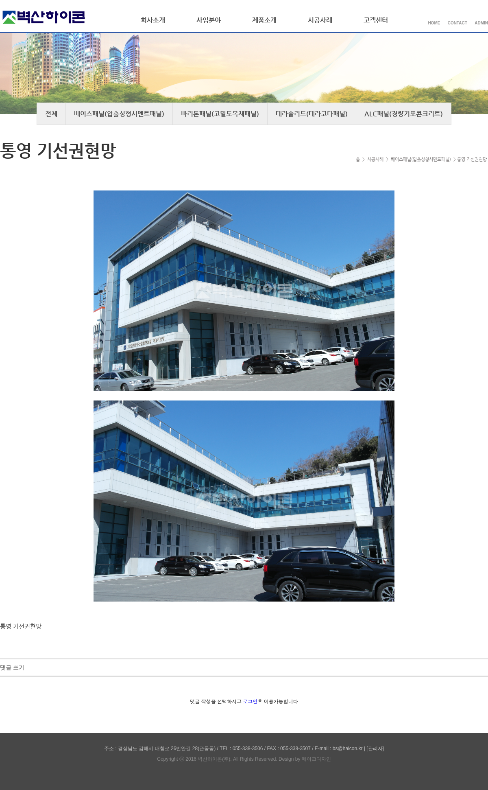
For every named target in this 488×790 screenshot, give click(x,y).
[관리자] (375, 748)
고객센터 (376, 20)
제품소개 (264, 20)
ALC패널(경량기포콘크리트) (403, 114)
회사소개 (153, 20)
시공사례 (320, 20)
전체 (51, 114)
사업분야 (208, 20)
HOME (434, 23)
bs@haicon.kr (348, 748)
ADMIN (481, 23)
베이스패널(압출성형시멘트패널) (119, 114)
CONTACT (457, 23)
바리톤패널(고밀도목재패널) (220, 114)
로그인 (250, 702)
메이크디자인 (316, 759)
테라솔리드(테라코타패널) (312, 114)
